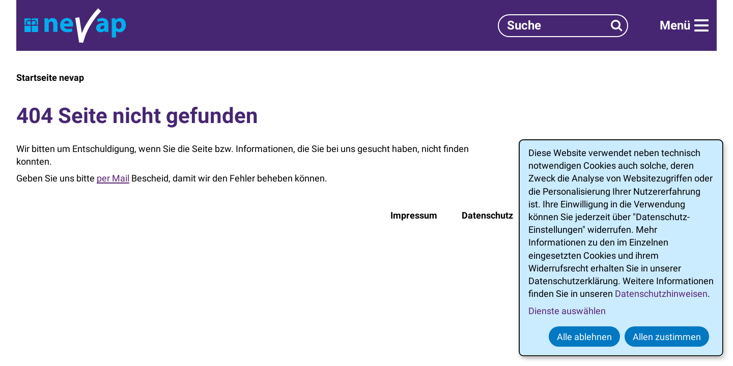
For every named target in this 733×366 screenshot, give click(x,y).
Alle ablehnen (584, 336)
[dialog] (621, 248)
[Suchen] (617, 26)
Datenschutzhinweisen (661, 293)
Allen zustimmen (667, 336)
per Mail (113, 178)
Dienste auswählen (567, 311)
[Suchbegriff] (563, 25)
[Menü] (684, 25)
